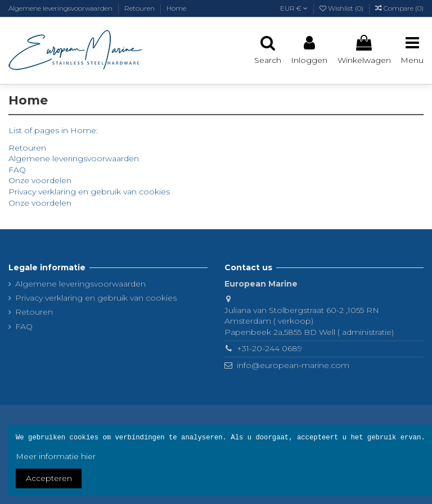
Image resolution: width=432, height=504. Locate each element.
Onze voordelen (39, 180)
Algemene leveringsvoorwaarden (61, 8)
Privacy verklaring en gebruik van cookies (89, 192)
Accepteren (49, 478)
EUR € (294, 8)
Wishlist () (342, 8)
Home (176, 8)
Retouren (140, 8)
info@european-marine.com (293, 365)
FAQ (17, 170)
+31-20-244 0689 (269, 348)
